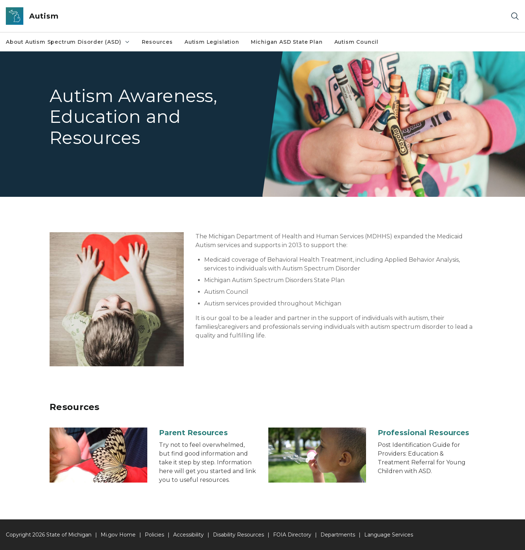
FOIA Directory (292, 534)
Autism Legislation (211, 42)
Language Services (388, 534)
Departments (337, 534)
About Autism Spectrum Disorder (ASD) (68, 42)
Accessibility (188, 534)
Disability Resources (238, 534)
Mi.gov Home (118, 534)
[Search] (514, 16)
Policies (154, 534)
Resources (157, 42)
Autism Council (356, 42)
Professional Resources (423, 432)
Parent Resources (193, 432)
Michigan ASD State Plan (287, 42)
